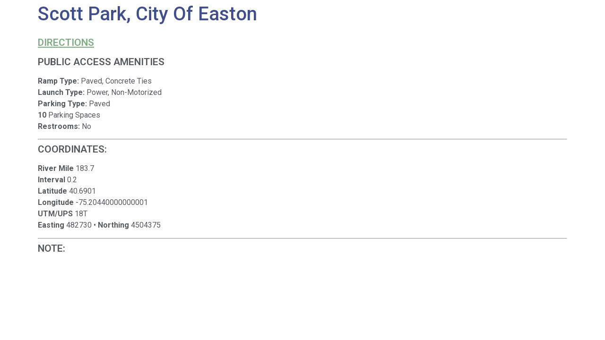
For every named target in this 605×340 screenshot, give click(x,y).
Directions (66, 42)
